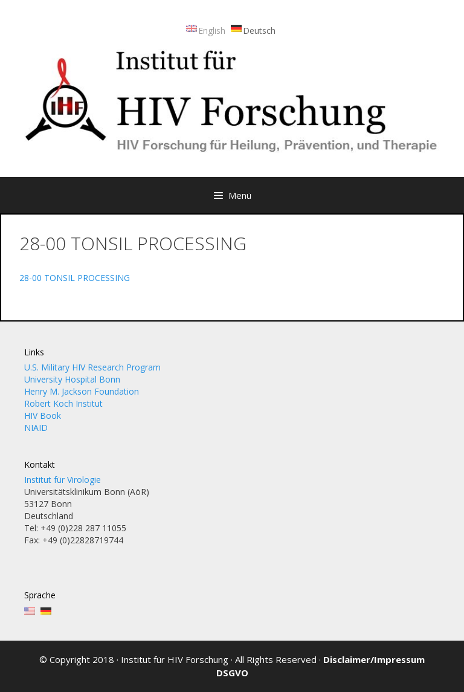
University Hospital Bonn (72, 379)
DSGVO (232, 673)
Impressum (399, 659)
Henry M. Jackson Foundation (81, 391)
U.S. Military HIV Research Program (92, 367)
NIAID (36, 427)
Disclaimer (346, 659)
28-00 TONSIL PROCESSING (74, 277)
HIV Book (42, 415)
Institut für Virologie (62, 479)
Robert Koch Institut (63, 403)
